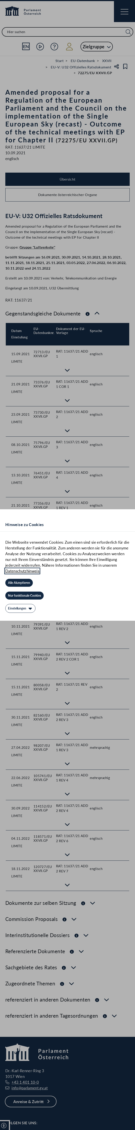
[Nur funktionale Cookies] (24, 596)
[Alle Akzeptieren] (19, 583)
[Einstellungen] (20, 608)
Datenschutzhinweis (22, 571)
